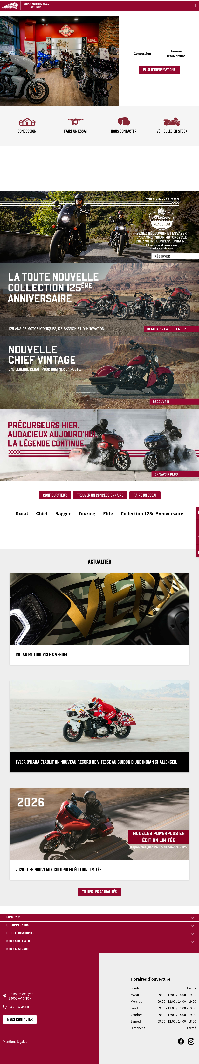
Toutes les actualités (99, 892)
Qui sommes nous (17, 925)
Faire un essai (145, 495)
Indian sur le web (18, 941)
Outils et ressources (20, 933)
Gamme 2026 (13, 917)
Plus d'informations (159, 70)
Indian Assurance (18, 949)
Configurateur (55, 495)
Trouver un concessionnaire (100, 495)
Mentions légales (15, 1041)
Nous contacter (20, 1019)
